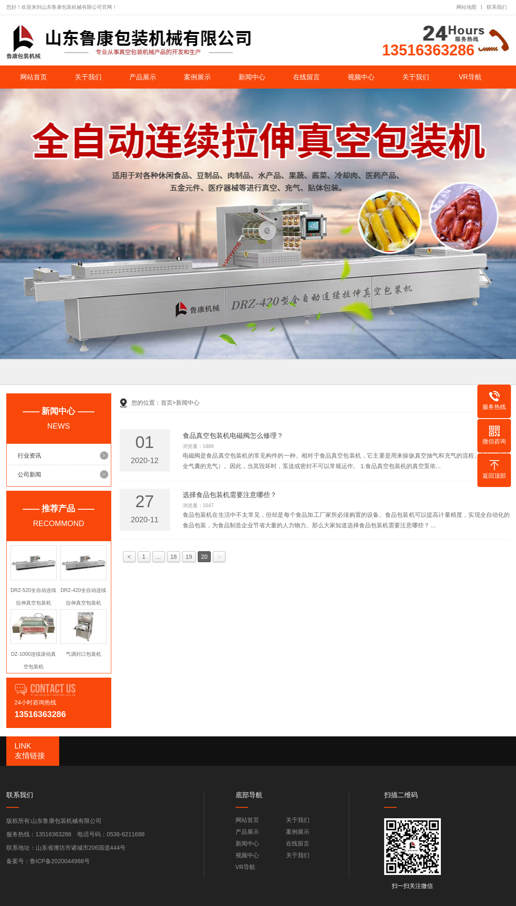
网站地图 (466, 7)
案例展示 (197, 77)
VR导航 (469, 77)
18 (173, 556)
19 (189, 556)
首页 (168, 402)
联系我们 (497, 7)
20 (204, 556)
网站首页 (33, 77)
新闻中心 (251, 77)
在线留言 (306, 77)
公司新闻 (29, 474)
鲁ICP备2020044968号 (60, 861)
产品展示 (142, 77)
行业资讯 (29, 455)
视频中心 (361, 77)
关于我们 (88, 77)
